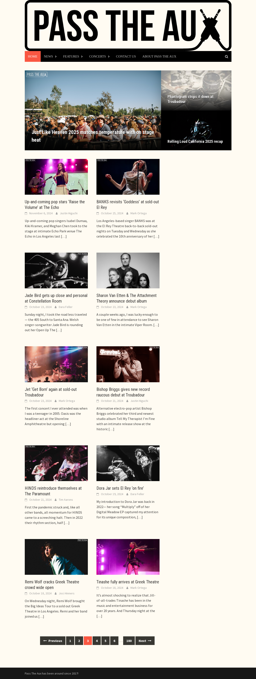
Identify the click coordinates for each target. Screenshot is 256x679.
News (48, 56)
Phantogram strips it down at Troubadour (190, 99)
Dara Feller (66, 307)
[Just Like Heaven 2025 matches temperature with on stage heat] (93, 110)
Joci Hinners (66, 593)
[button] (150, 110)
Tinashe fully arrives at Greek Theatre (127, 581)
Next (145, 641)
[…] (63, 236)
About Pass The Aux (159, 56)
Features (71, 56)
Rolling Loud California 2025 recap (195, 141)
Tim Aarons (66, 500)
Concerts (97, 56)
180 (129, 641)
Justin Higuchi (69, 213)
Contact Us (126, 56)
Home (32, 56)
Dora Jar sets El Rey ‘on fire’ (120, 488)
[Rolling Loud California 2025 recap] (196, 130)
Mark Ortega (138, 213)
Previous (52, 641)
